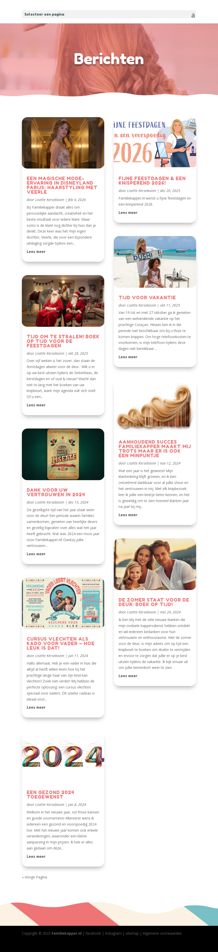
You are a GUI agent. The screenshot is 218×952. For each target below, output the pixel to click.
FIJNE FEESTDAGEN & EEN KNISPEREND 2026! (152, 181)
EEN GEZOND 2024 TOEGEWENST (50, 795)
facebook (93, 933)
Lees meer (36, 251)
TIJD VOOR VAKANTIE (147, 297)
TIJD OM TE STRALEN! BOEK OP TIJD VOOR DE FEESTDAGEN (63, 341)
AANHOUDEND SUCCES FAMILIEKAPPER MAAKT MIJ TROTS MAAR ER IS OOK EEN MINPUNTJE (155, 448)
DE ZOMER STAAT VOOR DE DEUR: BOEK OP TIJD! (154, 602)
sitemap (132, 933)
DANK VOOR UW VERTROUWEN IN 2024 (56, 492)
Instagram (113, 933)
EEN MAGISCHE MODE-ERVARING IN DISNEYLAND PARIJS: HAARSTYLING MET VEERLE (62, 185)
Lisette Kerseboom (49, 199)
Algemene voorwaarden (162, 933)
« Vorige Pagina (34, 877)
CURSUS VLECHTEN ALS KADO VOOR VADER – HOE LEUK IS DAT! (61, 643)
